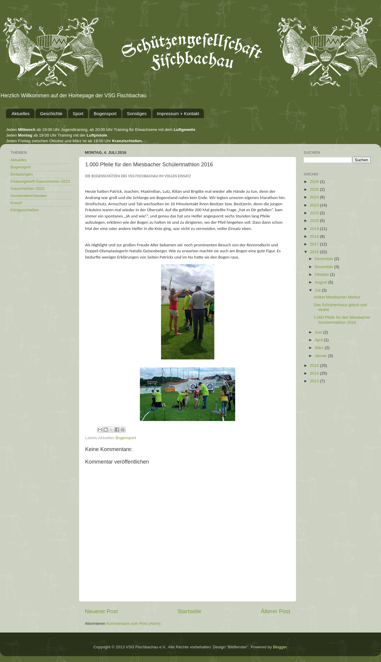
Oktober (322, 274)
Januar (321, 355)
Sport (78, 113)
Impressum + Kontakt (178, 113)
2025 (315, 189)
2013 (315, 381)
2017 (315, 244)
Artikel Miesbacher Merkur (337, 297)
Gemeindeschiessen (28, 195)
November (324, 267)
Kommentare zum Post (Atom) (134, 623)
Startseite (189, 611)
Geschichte (51, 113)
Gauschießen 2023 (27, 188)
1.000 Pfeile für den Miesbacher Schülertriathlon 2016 (342, 319)
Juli (318, 290)
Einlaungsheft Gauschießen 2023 (40, 181)
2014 (315, 373)
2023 (315, 205)
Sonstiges (136, 113)
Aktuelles (21, 113)
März (320, 347)
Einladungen (21, 174)
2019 (315, 228)
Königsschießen (24, 210)
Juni (319, 332)
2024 (315, 197)
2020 (315, 220)
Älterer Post (275, 611)
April (319, 340)
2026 (315, 181)
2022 (315, 213)
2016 (315, 252)
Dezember (324, 258)
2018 (315, 236)
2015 (315, 365)
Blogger (280, 647)
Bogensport (105, 113)
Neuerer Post (101, 611)
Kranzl (16, 203)
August (321, 282)
